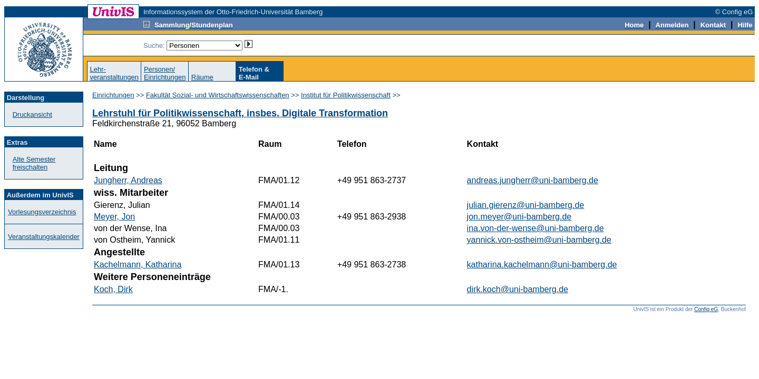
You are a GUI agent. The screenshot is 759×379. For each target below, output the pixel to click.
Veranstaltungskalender (44, 237)
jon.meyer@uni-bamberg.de (519, 216)
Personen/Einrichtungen (165, 73)
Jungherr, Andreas (128, 180)
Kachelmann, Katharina (137, 264)
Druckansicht (32, 114)
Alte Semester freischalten (34, 163)
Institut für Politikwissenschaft (346, 95)
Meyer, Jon (114, 216)
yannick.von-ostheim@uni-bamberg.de (539, 239)
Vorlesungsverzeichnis (42, 212)
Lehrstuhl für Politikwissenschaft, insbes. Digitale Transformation (240, 113)
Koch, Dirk (113, 289)
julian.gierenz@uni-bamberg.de (526, 205)
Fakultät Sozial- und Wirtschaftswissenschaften (217, 95)
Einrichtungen (113, 95)
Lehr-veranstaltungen (114, 73)
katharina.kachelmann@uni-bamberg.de (542, 264)
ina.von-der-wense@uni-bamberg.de (535, 228)
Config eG (706, 309)
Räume (202, 77)
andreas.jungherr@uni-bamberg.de (532, 180)
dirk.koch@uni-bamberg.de (517, 289)
